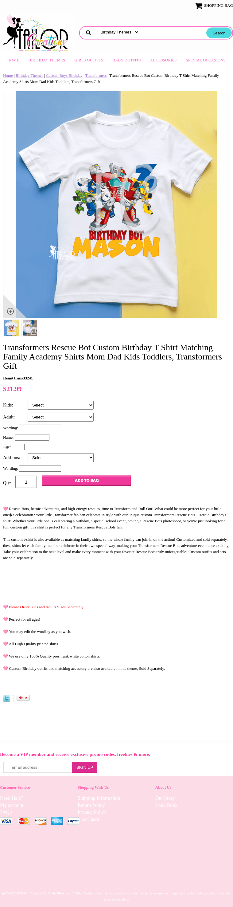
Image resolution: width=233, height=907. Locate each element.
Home (13, 60)
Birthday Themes (47, 60)
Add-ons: (12, 457)
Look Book (166, 805)
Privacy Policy (92, 812)
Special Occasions (206, 60)
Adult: (9, 416)
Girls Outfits (88, 60)
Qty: (7, 482)
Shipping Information (99, 798)
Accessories (163, 60)
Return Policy (91, 805)
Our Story (165, 798)
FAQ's (6, 812)
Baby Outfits (127, 60)
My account (11, 805)
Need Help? (11, 798)
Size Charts (89, 819)
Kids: (8, 404)
